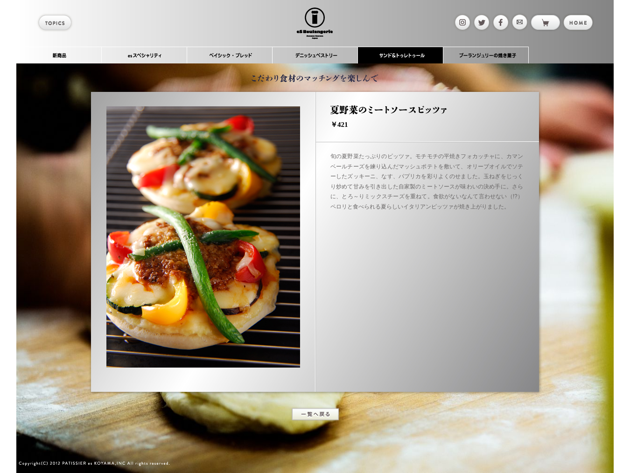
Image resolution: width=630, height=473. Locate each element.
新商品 (59, 55)
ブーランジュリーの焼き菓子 (486, 55)
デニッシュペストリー (315, 55)
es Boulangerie (314, 23)
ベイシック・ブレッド (230, 55)
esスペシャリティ (144, 55)
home (577, 22)
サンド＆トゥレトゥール (400, 55)
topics (56, 22)
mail (519, 22)
